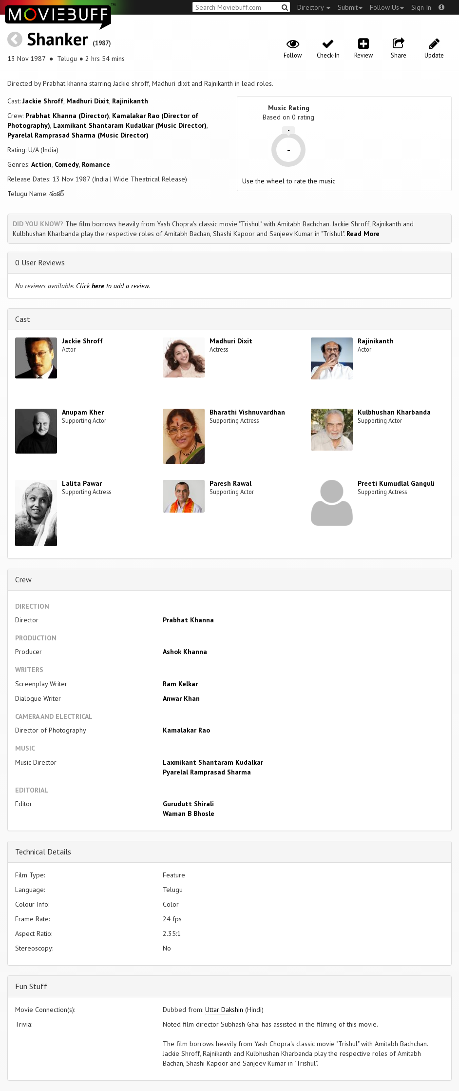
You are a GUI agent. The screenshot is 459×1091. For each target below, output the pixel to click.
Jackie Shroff (42, 101)
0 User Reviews (40, 262)
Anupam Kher (83, 412)
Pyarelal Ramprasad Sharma (207, 772)
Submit (350, 7)
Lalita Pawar (82, 483)
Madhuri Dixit (87, 101)
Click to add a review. (113, 285)
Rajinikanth (130, 101)
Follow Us (387, 7)
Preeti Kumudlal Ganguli (396, 483)
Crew (23, 579)
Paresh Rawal (230, 483)
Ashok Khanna (185, 651)
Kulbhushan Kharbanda (394, 412)
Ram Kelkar (180, 683)
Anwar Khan (181, 698)
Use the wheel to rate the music (288, 181)
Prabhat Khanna (188, 619)
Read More (363, 233)
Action (41, 164)
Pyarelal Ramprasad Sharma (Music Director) (78, 135)
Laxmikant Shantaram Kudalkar (213, 762)
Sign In (421, 7)
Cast (22, 319)
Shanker (57, 38)
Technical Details (43, 851)
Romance (96, 164)
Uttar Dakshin (224, 1009)
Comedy (67, 164)
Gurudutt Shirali (188, 803)
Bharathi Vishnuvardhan (247, 412)
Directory (313, 7)
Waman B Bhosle (188, 813)
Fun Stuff (31, 986)
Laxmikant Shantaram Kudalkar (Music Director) (130, 125)
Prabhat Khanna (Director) (67, 115)
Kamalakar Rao (186, 730)
